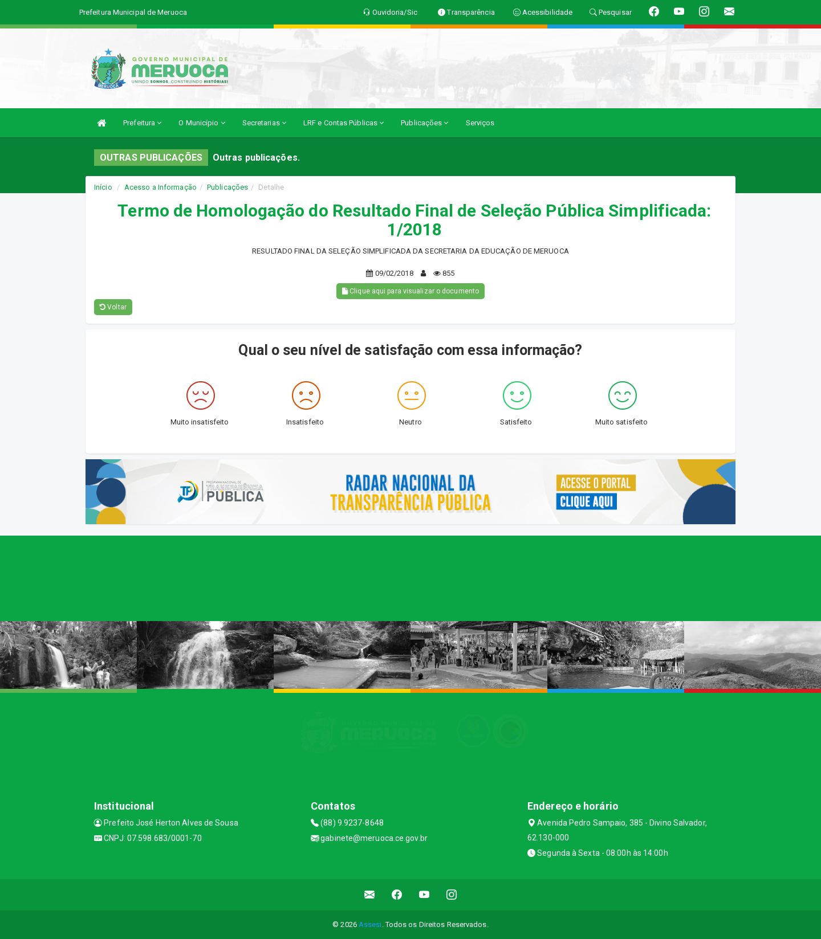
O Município (201, 123)
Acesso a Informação (160, 187)
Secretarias (264, 123)
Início (103, 187)
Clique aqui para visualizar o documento (410, 291)
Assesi (370, 924)
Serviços (480, 123)
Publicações (424, 123)
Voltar (113, 307)
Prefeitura (142, 123)
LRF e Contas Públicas (343, 123)
